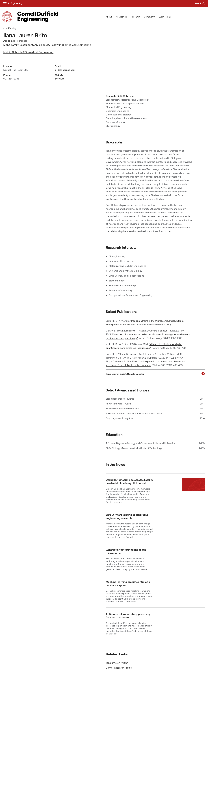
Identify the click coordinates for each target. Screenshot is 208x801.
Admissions (166, 16)
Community (150, 16)
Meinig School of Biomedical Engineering (28, 52)
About (110, 16)
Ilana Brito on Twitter (117, 662)
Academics (122, 16)
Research (136, 16)
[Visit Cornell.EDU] (7, 16)
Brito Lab (59, 78)
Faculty (9, 28)
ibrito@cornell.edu (65, 69)
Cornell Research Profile (119, 667)
